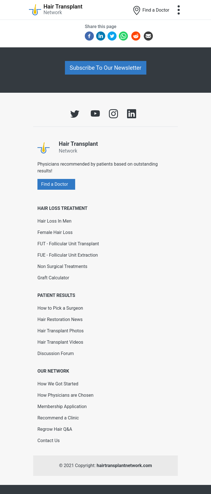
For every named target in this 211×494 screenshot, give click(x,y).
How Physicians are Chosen (65, 395)
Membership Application (62, 406)
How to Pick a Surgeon (60, 308)
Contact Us (48, 440)
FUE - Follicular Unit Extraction (67, 255)
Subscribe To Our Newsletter (106, 67)
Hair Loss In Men (54, 221)
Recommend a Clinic (58, 418)
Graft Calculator (53, 277)
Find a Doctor (150, 10)
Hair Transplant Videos (60, 342)
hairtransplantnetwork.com (124, 465)
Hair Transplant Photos (60, 330)
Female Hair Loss (55, 232)
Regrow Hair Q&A (54, 429)
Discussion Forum (55, 353)
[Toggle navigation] (178, 10)
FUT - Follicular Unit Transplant (68, 243)
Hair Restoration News (60, 319)
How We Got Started (57, 384)
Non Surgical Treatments (62, 266)
